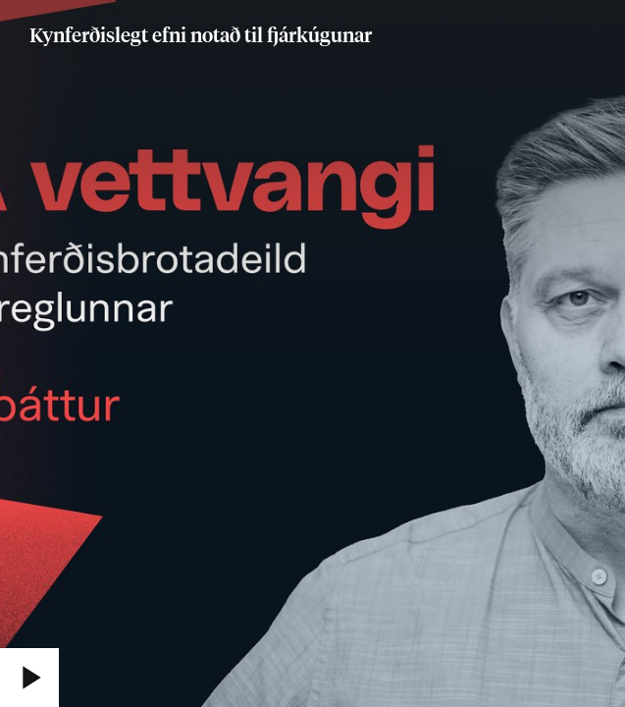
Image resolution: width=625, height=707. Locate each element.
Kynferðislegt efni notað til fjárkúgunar (200, 36)
